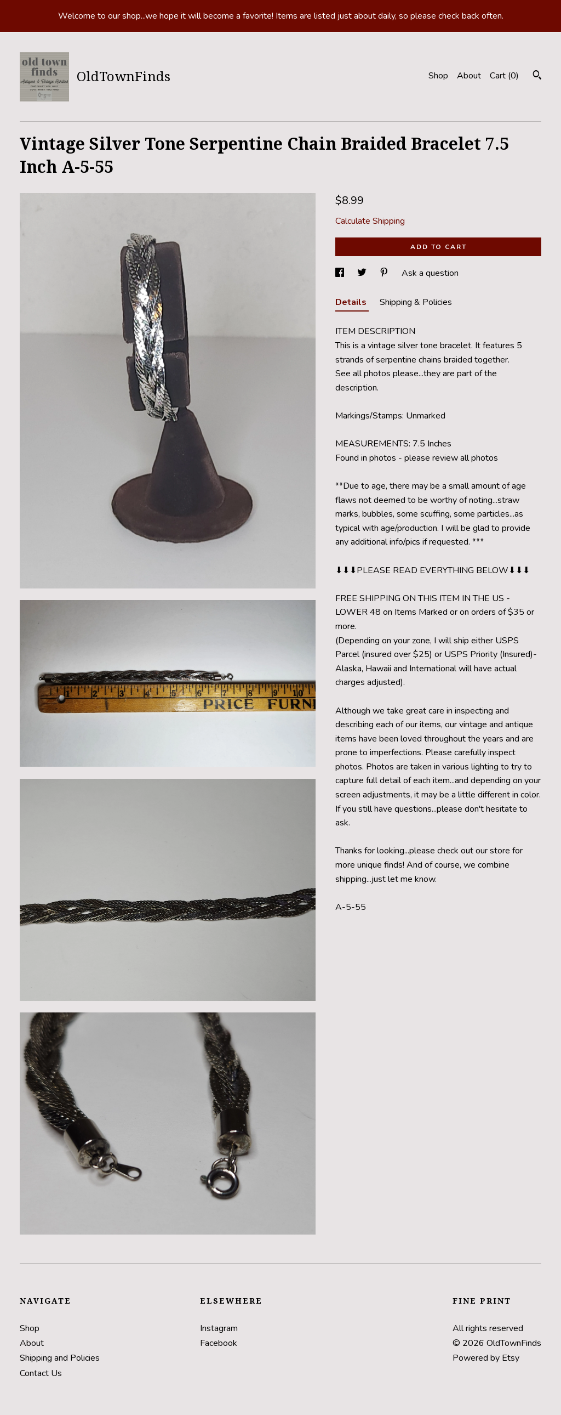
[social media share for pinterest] (385, 273)
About (469, 76)
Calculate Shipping (370, 221)
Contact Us (41, 1373)
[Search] (537, 76)
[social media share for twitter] (363, 273)
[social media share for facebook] (340, 273)
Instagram (219, 1328)
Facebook (218, 1343)
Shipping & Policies (416, 302)
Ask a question (430, 273)
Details (352, 302)
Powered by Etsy (486, 1358)
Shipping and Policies (60, 1358)
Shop (438, 76)
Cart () (504, 76)
